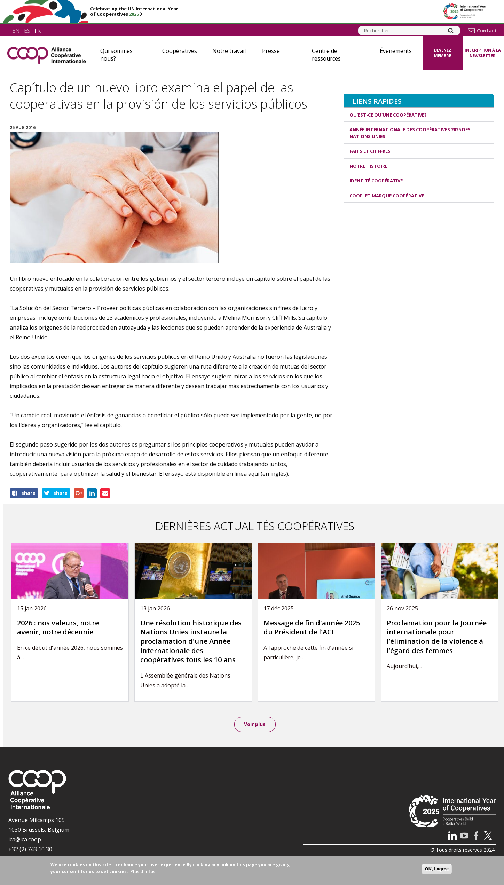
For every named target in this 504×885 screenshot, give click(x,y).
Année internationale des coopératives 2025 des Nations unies (410, 133)
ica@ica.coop (24, 840)
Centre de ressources (326, 54)
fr (37, 30)
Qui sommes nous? (116, 54)
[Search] (450, 30)
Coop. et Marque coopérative (386, 195)
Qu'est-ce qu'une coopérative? (388, 115)
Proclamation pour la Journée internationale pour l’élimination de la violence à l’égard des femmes (437, 636)
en (16, 30)
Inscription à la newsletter (483, 52)
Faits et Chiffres (370, 151)
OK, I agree (437, 868)
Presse (271, 51)
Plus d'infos (142, 871)
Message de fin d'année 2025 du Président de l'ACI (311, 627)
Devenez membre (442, 52)
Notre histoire (368, 166)
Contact (487, 30)
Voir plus (255, 724)
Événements (396, 51)
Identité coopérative (376, 180)
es (27, 30)
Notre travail (229, 51)
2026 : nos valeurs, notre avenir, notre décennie (58, 627)
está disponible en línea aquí (222, 473)
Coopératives (179, 51)
